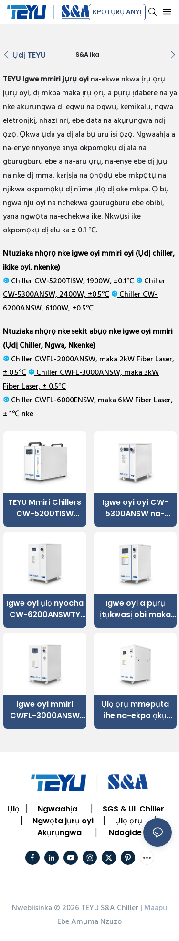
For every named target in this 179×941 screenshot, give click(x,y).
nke (26, 414)
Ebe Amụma (77, 922)
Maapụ (156, 908)
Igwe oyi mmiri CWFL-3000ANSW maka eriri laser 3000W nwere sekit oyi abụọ (44, 710)
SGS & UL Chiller (133, 808)
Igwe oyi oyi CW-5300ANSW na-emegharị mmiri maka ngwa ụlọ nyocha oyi (135, 508)
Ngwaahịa (57, 808)
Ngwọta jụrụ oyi (63, 820)
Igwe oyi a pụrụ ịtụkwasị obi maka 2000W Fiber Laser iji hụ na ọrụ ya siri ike (135, 609)
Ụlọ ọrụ (128, 820)
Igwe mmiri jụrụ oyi (55, 79)
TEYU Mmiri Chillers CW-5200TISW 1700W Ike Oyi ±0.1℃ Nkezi (45, 508)
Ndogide (125, 832)
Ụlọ (13, 808)
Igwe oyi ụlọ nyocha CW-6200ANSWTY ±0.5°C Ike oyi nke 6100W (45, 609)
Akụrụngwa (59, 832)
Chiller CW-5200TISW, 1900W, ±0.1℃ (71, 281)
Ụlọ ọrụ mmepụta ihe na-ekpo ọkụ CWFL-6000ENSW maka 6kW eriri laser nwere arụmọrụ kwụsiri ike (135, 710)
